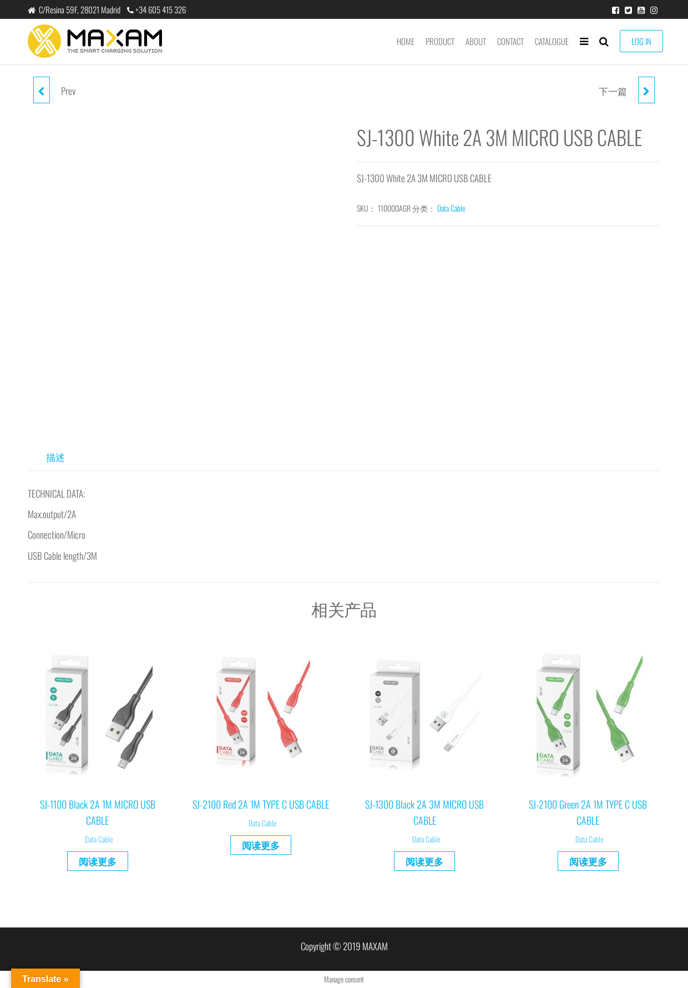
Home (405, 41)
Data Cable (451, 208)
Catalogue (552, 41)
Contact (510, 41)
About (476, 41)
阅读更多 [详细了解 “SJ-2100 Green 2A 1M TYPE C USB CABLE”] (588, 861)
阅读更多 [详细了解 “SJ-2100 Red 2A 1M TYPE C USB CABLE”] (261, 845)
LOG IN (641, 41)
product (440, 41)
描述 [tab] (55, 457)
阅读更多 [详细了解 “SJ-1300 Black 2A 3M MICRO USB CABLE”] (424, 861)
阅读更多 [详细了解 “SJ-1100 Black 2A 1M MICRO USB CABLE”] (98, 861)
